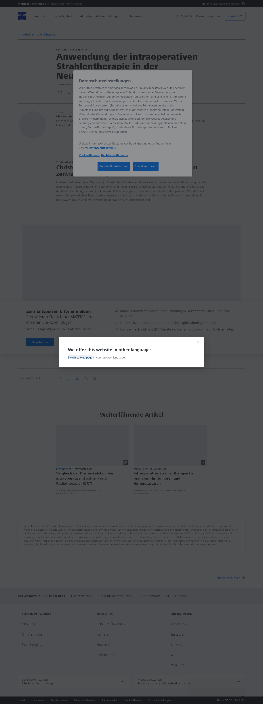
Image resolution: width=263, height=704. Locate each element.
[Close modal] (197, 342)
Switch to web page (80, 357)
